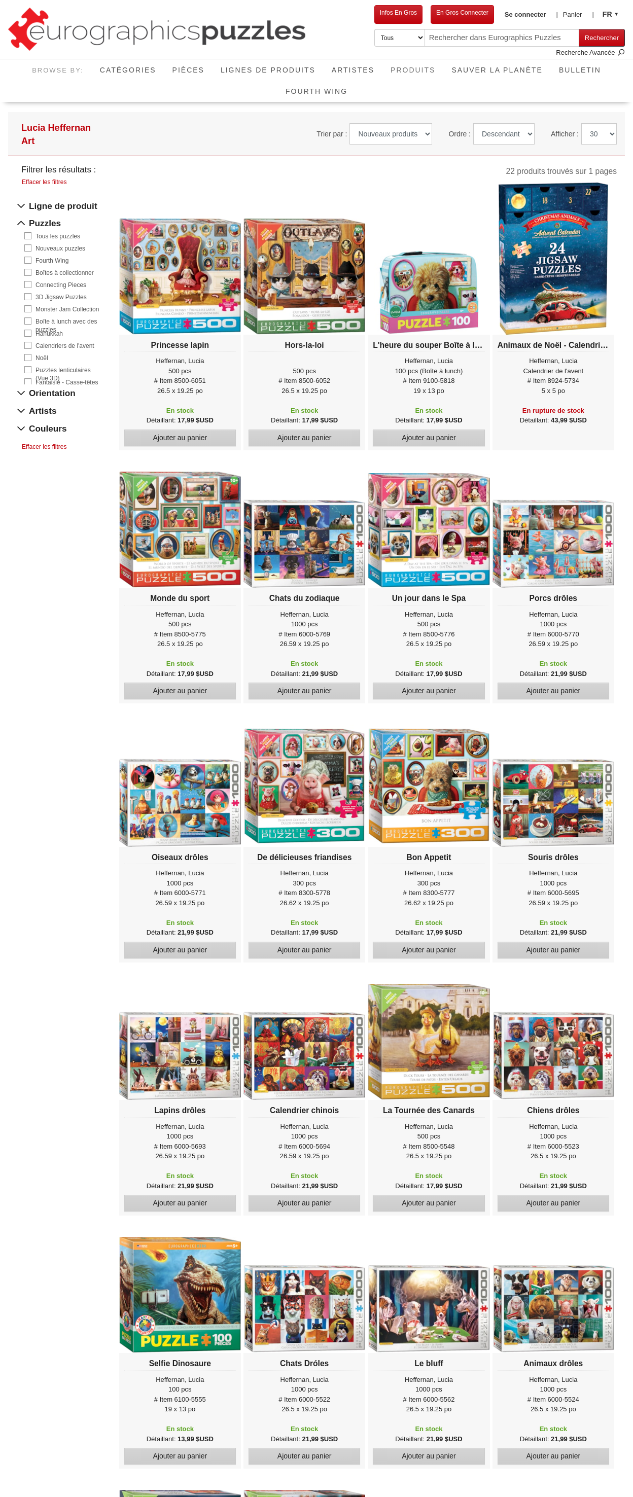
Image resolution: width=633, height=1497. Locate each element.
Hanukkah (49, 333)
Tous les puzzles (58, 236)
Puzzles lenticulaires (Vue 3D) (63, 370)
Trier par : (331, 134)
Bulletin (580, 70)
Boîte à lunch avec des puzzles (66, 322)
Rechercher (602, 38)
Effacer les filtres (44, 182)
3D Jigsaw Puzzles (61, 297)
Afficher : (565, 134)
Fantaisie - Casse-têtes (67, 382)
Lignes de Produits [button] (268, 70)
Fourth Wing (316, 91)
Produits (417, 66)
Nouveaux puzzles (60, 248)
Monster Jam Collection (67, 309)
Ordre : (459, 134)
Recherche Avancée (590, 52)
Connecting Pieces (61, 285)
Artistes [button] (353, 70)
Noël (42, 358)
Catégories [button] (128, 70)
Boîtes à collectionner (65, 272)
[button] (523, 15)
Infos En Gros (388, 12)
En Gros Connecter (452, 12)
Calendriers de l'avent (65, 345)
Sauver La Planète (497, 70)
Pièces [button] (188, 70)
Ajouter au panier (180, 438)
